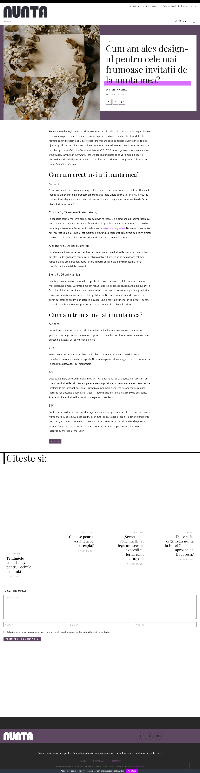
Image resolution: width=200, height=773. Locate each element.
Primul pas (87, 532)
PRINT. (82, 761)
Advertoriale (14, 554)
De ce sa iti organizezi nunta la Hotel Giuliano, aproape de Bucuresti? (179, 545)
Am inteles (132, 771)
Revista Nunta (14, 577)
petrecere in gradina (113, 228)
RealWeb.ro (137, 767)
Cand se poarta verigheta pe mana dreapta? (81, 541)
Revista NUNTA (118, 90)
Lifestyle (138, 532)
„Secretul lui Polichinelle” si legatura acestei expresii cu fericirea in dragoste (131, 547)
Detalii (121, 771)
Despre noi (98, 761)
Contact (116, 761)
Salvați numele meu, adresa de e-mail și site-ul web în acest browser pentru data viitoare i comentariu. (58, 632)
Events (111, 42)
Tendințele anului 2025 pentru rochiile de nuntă (18, 565)
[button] (193, 21)
